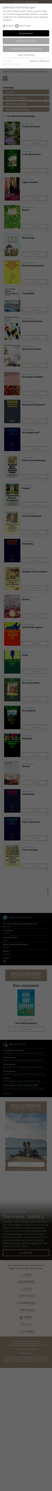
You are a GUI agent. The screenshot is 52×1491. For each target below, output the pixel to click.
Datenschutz (44, 61)
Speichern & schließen (26, 41)
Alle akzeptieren (26, 33)
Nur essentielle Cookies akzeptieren (26, 48)
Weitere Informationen (26, 55)
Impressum (34, 61)
